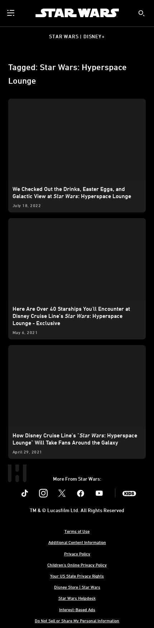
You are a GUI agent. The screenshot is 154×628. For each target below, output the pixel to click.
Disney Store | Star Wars (77, 586)
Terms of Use (77, 531)
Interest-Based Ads (77, 609)
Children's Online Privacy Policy (77, 564)
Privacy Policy (77, 553)
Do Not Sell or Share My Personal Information (77, 620)
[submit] (141, 13)
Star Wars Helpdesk (77, 597)
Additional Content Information (77, 542)
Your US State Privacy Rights (77, 575)
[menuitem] (11, 12)
